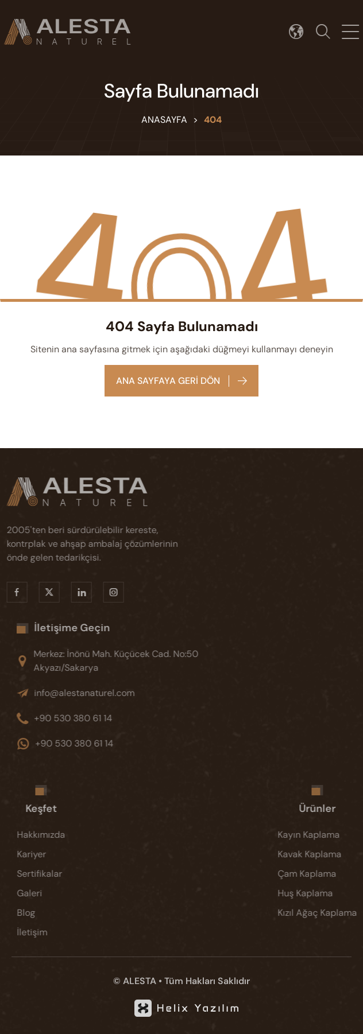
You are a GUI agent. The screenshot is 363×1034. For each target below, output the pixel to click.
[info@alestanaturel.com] (128, 693)
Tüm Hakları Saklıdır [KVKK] (207, 981)
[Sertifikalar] (52, 874)
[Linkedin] (70, 592)
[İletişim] (52, 932)
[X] (38, 592)
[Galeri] (52, 893)
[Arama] (329, 32)
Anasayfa (164, 120)
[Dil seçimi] (302, 32)
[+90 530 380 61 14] (128, 718)
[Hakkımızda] (52, 835)
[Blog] (52, 913)
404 (213, 120)
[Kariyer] (52, 854)
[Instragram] (102, 592)
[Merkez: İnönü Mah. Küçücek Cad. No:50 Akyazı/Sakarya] (128, 661)
